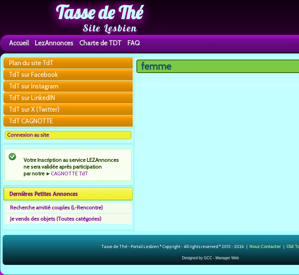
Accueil (19, 43)
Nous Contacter (265, 246)
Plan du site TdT (31, 63)
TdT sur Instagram (33, 86)
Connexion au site (28, 135)
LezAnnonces (54, 43)
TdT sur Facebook (33, 74)
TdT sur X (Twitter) (34, 109)
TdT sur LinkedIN (32, 98)
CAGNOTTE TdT (69, 173)
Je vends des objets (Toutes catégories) (55, 218)
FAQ (133, 43)
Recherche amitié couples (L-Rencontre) (56, 207)
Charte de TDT (100, 43)
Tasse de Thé (99, 12)
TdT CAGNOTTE (31, 121)
